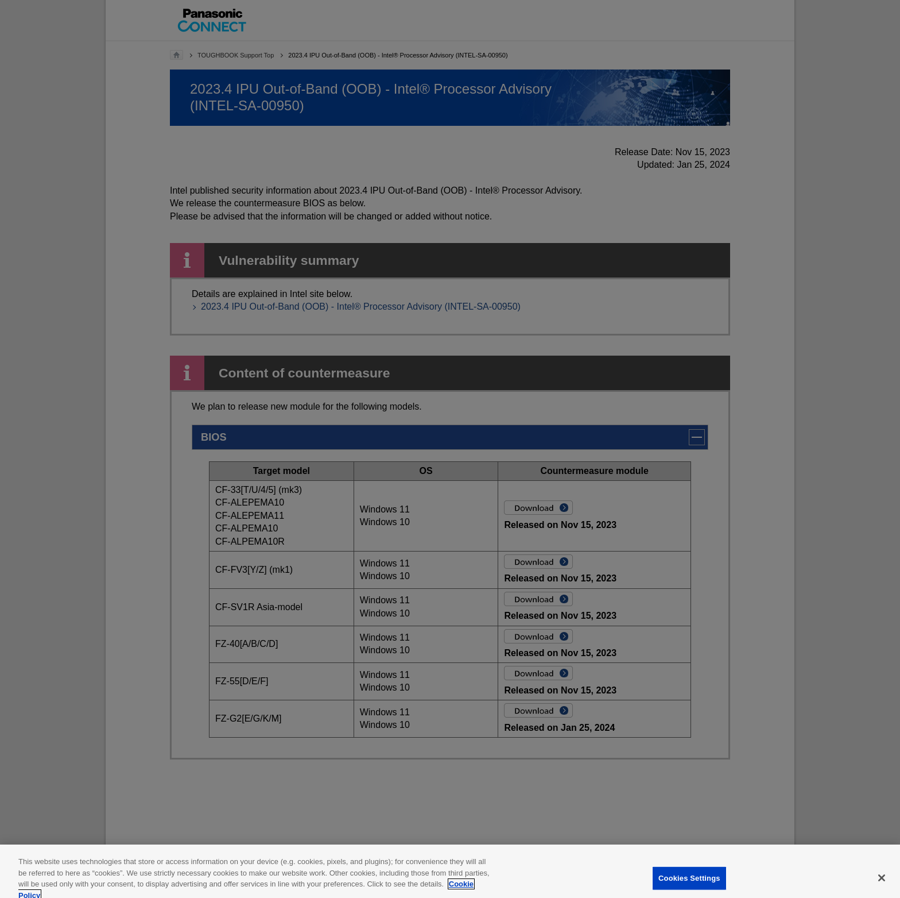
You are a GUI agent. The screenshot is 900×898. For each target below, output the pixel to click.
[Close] (881, 883)
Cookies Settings (689, 883)
